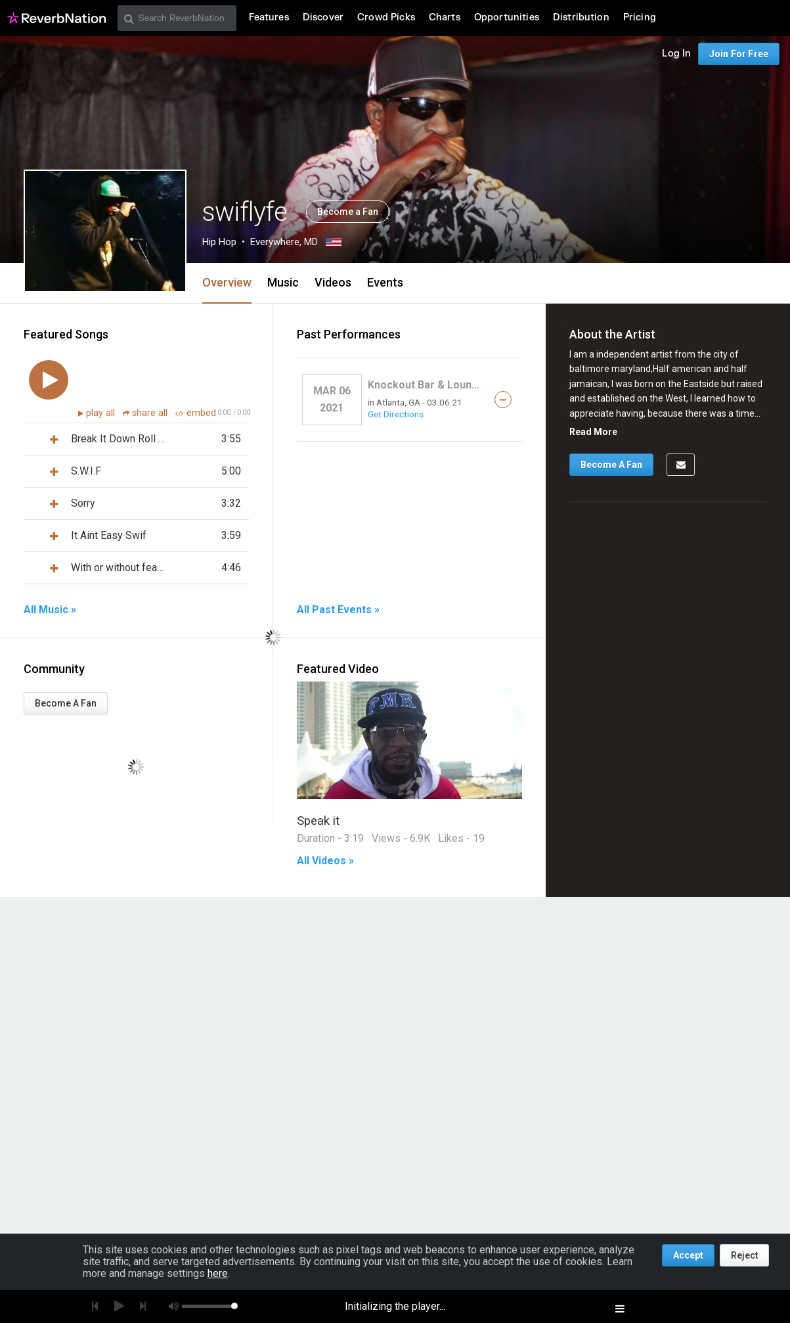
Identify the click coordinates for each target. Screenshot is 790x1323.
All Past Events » (338, 610)
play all (102, 413)
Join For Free (738, 54)
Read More (593, 432)
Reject (744, 1255)
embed (195, 413)
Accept (688, 1255)
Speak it (318, 820)
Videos (333, 282)
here (218, 1273)
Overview (227, 282)
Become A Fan (66, 703)
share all (146, 413)
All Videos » (325, 861)
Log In (676, 53)
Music (283, 282)
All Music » (50, 610)
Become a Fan (347, 211)
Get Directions (396, 414)
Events (385, 282)
